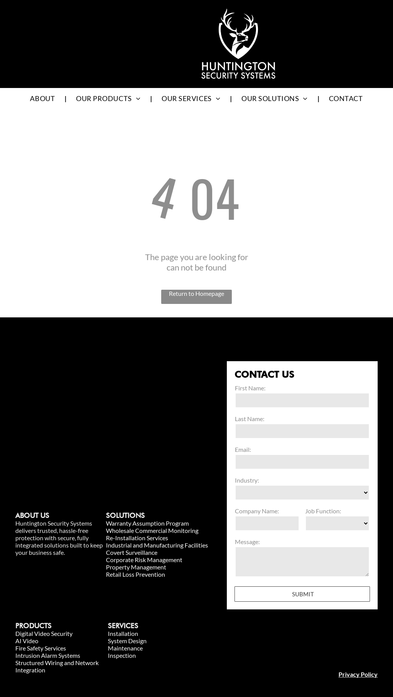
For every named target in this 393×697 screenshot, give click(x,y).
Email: (243, 449)
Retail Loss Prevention (135, 574)
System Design (127, 640)
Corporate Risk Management (144, 559)
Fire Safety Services (40, 648)
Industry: (247, 480)
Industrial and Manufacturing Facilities (157, 545)
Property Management (136, 567)
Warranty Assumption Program (147, 523)
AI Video (26, 640)
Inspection (122, 655)
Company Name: (257, 510)
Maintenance (125, 648)
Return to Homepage (196, 293)
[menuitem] (43, 98)
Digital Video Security (44, 633)
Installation (123, 633)
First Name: (250, 388)
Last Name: (249, 418)
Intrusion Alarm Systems (47, 655)
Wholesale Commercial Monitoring (152, 530)
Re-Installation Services (137, 537)
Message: (247, 541)
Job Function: (323, 510)
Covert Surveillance (131, 552)
